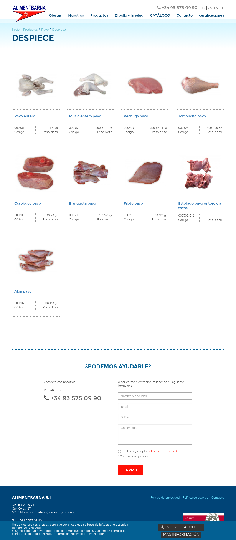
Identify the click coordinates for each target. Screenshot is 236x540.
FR (222, 8)
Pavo (45, 29)
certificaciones (211, 15)
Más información (181, 535)
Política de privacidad (165, 497)
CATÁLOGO (160, 15)
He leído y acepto (147, 451)
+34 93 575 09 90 (180, 7)
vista (36, 103)
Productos (99, 15)
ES (203, 8)
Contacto (185, 15)
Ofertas (55, 15)
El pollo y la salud (129, 15)
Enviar (130, 470)
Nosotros (76, 15)
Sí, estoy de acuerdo (181, 528)
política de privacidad (162, 451)
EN (216, 8)
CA (210, 8)
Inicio (16, 29)
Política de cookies (195, 497)
